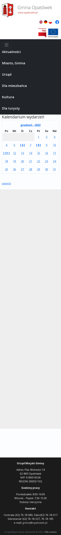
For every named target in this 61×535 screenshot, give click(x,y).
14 (30, 153)
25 (6, 169)
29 (38, 169)
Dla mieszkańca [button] (14, 86)
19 (14, 161)
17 (54, 153)
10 (54, 145)
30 (46, 169)
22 (38, 161)
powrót (6, 183)
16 (46, 153)
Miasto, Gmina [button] (13, 63)
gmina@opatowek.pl (34, 523)
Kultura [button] (8, 97)
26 (14, 169)
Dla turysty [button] (11, 108)
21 (30, 161)
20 (22, 161)
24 (54, 161)
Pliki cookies (51, 531)
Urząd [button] (7, 74)
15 (38, 153)
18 (6, 161)
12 (14, 153)
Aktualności (11, 52)
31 (54, 169)
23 (46, 161)
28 (30, 169)
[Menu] (6, 45)
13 (22, 153)
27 (22, 169)
